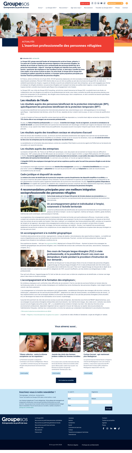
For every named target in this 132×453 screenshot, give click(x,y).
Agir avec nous (75, 8)
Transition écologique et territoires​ (78, 433)
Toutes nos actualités (108, 421)
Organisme (95, 393)
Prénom (94, 399)
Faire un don (85, 3)
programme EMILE (52, 244)
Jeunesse (71, 419)
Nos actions (63, 8)
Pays (69, 406)
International (72, 435)
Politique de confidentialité (91, 446)
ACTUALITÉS (29, 41)
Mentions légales (73, 446)
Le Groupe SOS (51, 8)
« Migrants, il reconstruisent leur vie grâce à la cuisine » (44, 315)
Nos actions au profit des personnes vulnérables (48, 421)
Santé (70, 426)
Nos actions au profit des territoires (45, 426)
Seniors (71, 421)
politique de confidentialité (27, 408)
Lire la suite (24, 374)
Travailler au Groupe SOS (104, 8)
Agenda (104, 423)
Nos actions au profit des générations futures (47, 423)
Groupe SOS (54, 446)
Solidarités (72, 423)
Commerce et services (75, 428)
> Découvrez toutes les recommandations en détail (37, 311)
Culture (71, 431)
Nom (69, 399)
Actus (40, 8)
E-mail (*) (71, 393)
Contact (125, 8)
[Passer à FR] (127, 3)
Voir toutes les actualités (66, 381)
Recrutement (88, 8)
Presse (117, 8)
